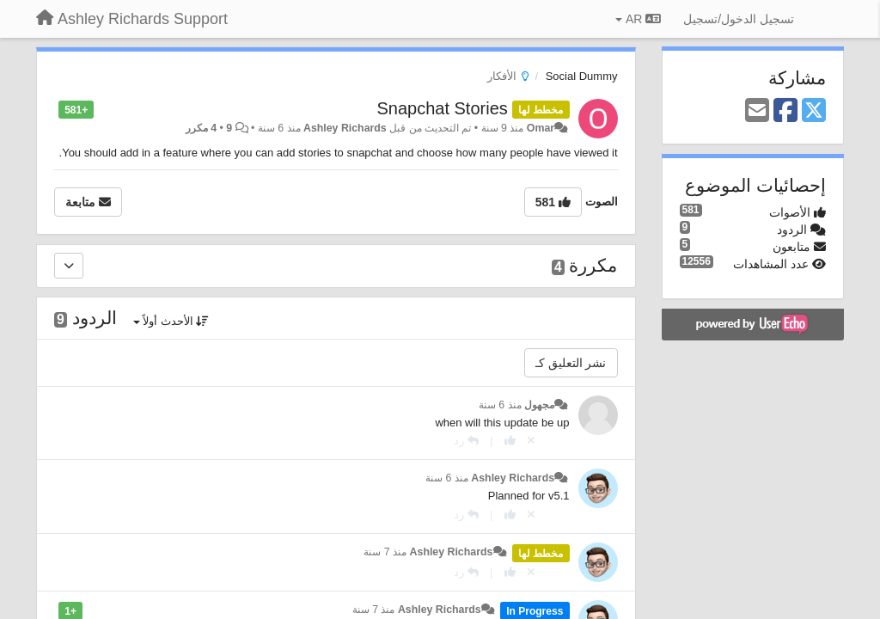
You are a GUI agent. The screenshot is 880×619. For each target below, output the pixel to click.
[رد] (466, 440)
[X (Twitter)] (814, 111)
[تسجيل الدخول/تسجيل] (738, 19)
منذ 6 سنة (500, 405)
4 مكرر (201, 128)
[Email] (757, 111)
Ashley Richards (345, 128)
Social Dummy (582, 76)
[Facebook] (785, 111)
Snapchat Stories (441, 108)
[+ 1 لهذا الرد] (510, 440)
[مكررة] (68, 266)
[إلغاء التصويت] (531, 440)
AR (638, 19)
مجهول (539, 405)
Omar (540, 128)
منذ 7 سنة (385, 552)
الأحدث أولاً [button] (171, 321)
